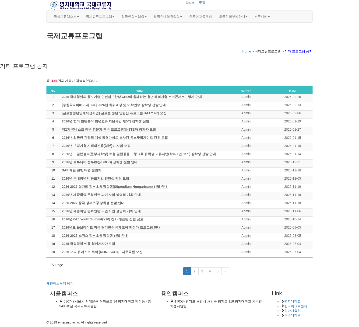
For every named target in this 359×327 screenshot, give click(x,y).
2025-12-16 (292, 170)
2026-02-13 (292, 105)
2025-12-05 (292, 178)
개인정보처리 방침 (60, 283)
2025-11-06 (292, 211)
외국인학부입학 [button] (134, 16)
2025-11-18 (292, 195)
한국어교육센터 (200, 16)
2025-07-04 (292, 244)
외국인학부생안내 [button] (233, 16)
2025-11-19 (292, 186)
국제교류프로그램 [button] (100, 16)
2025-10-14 (292, 219)
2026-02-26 (292, 97)
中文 (202, 2)
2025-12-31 (292, 162)
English (191, 2)
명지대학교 (292, 301)
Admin (246, 97)
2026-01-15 (292, 137)
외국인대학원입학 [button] (168, 16)
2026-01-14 (292, 154)
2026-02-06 (292, 113)
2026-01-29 (292, 121)
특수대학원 (292, 315)
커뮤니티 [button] (262, 16)
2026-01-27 (292, 129)
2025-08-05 (292, 227)
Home (246, 51)
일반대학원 (292, 311)
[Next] (225, 271)
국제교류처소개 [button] (66, 16)
